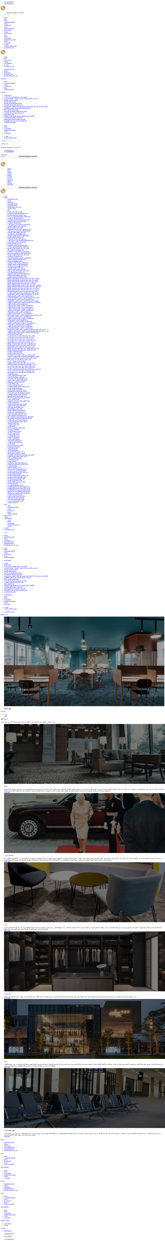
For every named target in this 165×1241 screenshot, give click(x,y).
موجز (5, 35)
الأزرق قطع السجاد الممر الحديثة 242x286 (18, 393)
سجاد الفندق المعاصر (13, 423)
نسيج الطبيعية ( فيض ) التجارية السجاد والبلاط (20, 296)
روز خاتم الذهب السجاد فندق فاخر (16, 238)
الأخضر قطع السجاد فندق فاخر (15, 499)
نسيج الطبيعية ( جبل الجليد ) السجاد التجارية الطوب (21, 323)
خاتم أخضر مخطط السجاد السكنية (16, 275)
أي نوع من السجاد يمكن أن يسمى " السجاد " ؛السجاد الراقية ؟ (21, 98)
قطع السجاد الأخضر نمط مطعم (16, 381)
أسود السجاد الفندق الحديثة (14, 334)
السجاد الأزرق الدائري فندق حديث (16, 242)
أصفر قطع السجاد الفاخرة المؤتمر (16, 221)
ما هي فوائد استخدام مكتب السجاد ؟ (14, 112)
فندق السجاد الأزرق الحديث (14, 218)
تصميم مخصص (11, 208)
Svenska (9, 183)
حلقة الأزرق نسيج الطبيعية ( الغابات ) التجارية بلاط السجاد (23, 294)
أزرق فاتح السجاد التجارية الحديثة (16, 496)
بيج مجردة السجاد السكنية (14, 467)
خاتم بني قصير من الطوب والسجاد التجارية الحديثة (21, 354)
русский (9, 177)
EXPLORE (7, 792)
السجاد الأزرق (11, 426)
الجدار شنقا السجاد (9, 69)
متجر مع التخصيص (9, 47)
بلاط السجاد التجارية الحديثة (15, 351)
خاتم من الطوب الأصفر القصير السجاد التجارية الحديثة (22, 358)
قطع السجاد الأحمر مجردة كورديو (16, 470)
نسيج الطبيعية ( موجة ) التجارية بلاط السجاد (19, 316)
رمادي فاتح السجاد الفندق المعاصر (16, 259)
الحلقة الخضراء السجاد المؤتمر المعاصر (18, 235)
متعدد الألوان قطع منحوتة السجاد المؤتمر (18, 400)
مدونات (6, 31)
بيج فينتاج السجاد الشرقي (14, 431)
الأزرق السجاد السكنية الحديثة (15, 237)
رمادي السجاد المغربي (13, 424)
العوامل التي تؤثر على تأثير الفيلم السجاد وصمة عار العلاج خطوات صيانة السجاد (26, 106)
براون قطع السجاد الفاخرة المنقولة (17, 396)
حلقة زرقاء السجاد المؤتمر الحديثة (16, 375)
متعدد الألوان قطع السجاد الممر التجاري (18, 246)
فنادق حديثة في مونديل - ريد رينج (16, 361)
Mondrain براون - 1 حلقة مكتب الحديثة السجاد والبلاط (22, 364)
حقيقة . (6, 36)
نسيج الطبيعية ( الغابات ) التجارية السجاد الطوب (20, 305)
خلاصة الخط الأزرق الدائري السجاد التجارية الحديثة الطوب (23, 332)
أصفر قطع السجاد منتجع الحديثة (16, 478)
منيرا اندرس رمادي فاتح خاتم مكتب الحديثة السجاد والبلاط (23, 288)
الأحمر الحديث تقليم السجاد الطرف (17, 456)
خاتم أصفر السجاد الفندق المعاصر (16, 232)
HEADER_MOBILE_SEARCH (28, 156)
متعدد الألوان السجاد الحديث (15, 442)
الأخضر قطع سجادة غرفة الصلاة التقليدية (18, 489)
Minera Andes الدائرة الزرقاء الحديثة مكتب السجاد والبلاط (23, 278)
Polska (9, 181)
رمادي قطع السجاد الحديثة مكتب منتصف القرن (20, 240)
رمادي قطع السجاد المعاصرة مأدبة (17, 415)
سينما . (6, 27)
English (9, 168)
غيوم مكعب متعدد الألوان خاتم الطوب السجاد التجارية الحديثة (24, 369)
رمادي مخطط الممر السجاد (15, 261)
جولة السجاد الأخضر (12, 450)
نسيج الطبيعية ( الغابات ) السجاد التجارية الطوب (20, 310)
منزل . (6, 196)
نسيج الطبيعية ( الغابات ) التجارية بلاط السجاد (19, 321)
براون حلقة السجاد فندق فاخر (15, 407)
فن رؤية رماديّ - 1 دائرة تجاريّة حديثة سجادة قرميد (21, 338)
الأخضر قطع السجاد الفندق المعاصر (17, 277)
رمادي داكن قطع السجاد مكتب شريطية (18, 270)
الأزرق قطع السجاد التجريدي (15, 485)
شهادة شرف (7, 38)
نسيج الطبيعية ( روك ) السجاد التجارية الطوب (19, 313)
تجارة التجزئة (7, 25)
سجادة (6, 17)
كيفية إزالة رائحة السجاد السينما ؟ (13, 105)
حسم (5, 19)
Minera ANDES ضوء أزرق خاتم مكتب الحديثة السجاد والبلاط (24, 284)
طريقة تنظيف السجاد (10, 101)
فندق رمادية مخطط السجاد (14, 408)
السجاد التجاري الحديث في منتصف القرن (18, 224)
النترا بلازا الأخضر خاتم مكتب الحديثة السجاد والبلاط (21, 345)
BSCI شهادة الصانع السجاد (11, 109)
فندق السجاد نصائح (9, 114)
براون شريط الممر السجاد (14, 243)
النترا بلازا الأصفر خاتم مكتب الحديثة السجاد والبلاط (21, 350)
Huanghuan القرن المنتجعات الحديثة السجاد (19, 229)
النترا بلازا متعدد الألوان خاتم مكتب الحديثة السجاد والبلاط (23, 348)
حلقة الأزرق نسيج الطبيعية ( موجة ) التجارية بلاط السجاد (22, 300)
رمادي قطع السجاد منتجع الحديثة (16, 412)
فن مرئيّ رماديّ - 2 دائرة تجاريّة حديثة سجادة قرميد (21, 340)
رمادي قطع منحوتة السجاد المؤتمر (16, 405)
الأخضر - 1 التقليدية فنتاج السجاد (16, 453)
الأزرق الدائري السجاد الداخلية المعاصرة (18, 386)
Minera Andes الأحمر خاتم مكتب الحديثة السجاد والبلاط (22, 281)
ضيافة (5, 20)
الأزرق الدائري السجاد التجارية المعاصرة (18, 251)
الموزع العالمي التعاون (10, 46)
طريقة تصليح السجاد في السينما (13, 103)
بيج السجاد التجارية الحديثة (14, 474)
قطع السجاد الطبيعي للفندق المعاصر (17, 264)
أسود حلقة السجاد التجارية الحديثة (16, 477)
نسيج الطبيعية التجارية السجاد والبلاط (17, 319)
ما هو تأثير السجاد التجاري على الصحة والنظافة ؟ (17, 108)
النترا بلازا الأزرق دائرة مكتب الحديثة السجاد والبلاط (21, 343)
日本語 (9, 172)
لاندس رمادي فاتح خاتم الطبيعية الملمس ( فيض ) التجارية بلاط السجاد (26, 329)
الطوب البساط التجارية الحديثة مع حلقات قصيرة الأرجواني (23, 356)
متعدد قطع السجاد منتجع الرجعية (16, 234)
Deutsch (9, 174)
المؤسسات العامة (9, 28)
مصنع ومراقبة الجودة (10, 39)
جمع (8, 210)
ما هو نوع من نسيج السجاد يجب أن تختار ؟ (15, 97)
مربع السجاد (7, 72)
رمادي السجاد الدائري (13, 402)
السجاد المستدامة (9, 74)
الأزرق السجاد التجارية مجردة (15, 501)
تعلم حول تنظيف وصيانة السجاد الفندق (14, 119)
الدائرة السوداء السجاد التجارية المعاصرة (18, 219)
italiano (9, 175)
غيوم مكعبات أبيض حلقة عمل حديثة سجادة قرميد (21, 372)
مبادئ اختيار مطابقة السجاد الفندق (13, 117)
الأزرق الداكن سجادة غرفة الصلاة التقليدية (18, 488)
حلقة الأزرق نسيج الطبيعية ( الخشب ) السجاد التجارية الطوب (24, 302)
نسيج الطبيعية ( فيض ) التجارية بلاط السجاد (19, 311)
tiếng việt (10, 180)
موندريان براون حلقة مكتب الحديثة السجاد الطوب (21, 362)
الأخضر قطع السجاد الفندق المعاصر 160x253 (19, 418)
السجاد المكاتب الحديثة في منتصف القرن (18, 230)
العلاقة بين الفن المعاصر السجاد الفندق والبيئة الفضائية (19, 116)
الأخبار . (6, 41)
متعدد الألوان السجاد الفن (14, 440)
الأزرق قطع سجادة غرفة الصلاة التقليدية (18, 486)
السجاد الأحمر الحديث (13, 434)
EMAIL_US (4, 614)
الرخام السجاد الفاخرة (13, 447)
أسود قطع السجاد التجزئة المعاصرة (17, 462)
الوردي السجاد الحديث (13, 435)
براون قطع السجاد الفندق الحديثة (16, 389)
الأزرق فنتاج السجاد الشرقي (15, 451)
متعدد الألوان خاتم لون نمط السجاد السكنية (19, 257)
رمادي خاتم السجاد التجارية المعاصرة (17, 245)
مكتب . (6, 23)
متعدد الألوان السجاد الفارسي (15, 267)
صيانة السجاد (7, 95)
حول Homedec (8, 33)
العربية (9, 178)
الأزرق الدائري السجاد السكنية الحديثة (17, 464)
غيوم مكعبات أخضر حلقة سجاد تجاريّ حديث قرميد (21, 367)
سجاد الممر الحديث (12, 483)
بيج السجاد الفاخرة (12, 466)
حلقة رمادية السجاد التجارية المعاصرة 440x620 (20, 416)
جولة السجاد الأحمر (12, 448)
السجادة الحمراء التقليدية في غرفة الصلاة (18, 491)
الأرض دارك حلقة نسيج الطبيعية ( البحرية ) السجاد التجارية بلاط (24, 315)
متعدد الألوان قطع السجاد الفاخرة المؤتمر (18, 273)
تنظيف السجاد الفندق (10, 122)
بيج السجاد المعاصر (12, 502)
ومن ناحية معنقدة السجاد (11, 75)
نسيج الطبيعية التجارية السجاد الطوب (17, 304)
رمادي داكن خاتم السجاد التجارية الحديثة (18, 248)
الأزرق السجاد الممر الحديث (15, 385)
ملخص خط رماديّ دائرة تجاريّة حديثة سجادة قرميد (21, 335)
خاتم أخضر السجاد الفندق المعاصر (16, 226)
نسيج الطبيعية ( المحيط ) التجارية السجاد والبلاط (20, 299)
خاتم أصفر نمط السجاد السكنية (16, 377)
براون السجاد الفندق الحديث (15, 388)
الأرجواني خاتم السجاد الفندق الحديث (17, 472)
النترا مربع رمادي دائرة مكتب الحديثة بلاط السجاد (20, 346)
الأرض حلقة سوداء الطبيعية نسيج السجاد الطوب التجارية (22, 292)
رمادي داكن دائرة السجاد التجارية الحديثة (18, 254)
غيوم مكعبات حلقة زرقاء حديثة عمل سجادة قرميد (21, 366)
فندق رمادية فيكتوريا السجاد (15, 227)
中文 (8, 170)
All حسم (3, 92)
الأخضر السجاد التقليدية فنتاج (15, 445)
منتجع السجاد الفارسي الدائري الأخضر (17, 265)
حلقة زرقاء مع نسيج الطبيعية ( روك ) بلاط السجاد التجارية (23, 297)
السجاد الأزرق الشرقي (13, 432)
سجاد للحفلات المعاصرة (14, 223)
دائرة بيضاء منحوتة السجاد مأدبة (16, 272)
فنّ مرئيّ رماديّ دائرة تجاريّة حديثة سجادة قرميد (20, 337)
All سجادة (3, 78)
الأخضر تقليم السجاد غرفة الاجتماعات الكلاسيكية (20, 454)
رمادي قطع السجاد (12, 373)
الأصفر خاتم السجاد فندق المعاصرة (17, 391)
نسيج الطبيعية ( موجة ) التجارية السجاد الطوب (20, 307)
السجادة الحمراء (11, 461)
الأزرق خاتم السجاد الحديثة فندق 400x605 (18, 397)
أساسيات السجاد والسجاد (11, 100)
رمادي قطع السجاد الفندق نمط (15, 250)
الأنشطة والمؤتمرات (9, 22)
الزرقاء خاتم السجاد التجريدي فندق (17, 469)
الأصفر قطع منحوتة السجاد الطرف (16, 404)
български (10, 184)
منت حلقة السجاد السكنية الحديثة (16, 215)
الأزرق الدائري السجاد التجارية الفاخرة (17, 262)
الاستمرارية (7, 42)
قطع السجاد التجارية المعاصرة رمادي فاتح (19, 253)
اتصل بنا (6, 44)
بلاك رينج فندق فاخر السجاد (14, 211)
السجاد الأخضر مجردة (13, 399)
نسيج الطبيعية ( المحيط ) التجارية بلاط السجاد (19, 324)
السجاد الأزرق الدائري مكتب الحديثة (17, 380)
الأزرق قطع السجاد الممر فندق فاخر (17, 378)
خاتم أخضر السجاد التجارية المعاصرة (17, 394)
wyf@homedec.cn (9, 3)
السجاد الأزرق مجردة (13, 429)
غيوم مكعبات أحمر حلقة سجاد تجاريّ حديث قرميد (21, 370)
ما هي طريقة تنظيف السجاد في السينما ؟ (15, 111)
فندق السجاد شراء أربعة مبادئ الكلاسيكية (15, 120)
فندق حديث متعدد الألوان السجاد (16, 481)
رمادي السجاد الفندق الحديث (15, 494)
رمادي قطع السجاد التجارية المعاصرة (17, 213)
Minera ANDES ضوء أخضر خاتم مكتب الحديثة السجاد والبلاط (24, 286)
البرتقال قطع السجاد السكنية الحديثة (17, 421)
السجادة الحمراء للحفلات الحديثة (16, 410)
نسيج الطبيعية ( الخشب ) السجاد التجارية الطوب (20, 308)
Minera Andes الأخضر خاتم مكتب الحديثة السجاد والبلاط (22, 280)
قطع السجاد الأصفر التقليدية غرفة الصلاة (18, 493)
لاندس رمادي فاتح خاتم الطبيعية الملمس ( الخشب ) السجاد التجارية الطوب (27, 331)
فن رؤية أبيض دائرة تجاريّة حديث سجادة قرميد (20, 342)
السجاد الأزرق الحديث (13, 437)
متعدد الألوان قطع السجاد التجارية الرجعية (18, 216)
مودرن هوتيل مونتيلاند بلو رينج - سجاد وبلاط (19, 359)
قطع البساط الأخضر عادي (14, 458)
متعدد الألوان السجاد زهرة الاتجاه (16, 427)
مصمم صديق (7, 30)
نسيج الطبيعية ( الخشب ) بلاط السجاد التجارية (19, 327)
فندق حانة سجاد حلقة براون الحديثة (17, 413)
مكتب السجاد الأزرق (13, 383)
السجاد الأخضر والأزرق (13, 439)
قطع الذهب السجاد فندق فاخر (15, 497)
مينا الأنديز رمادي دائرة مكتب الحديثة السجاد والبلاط (21, 283)
